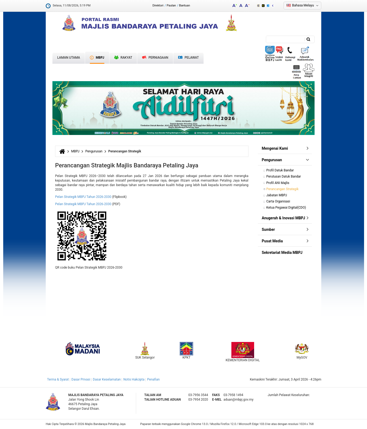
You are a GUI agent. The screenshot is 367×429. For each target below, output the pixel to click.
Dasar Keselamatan (107, 379)
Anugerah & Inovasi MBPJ (283, 218)
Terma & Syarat (58, 379)
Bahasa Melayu (303, 5)
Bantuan (184, 5)
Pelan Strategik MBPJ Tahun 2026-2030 (83, 197)
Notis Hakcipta (133, 379)
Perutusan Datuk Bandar (283, 176)
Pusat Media (272, 241)
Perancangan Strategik (282, 189)
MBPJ (97, 57)
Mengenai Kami (275, 148)
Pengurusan (93, 151)
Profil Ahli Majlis (277, 183)
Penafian (153, 379)
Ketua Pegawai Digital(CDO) (286, 207)
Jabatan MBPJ (276, 195)
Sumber (268, 229)
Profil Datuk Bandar (280, 170)
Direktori (157, 5)
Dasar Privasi (80, 379)
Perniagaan (155, 57)
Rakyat (123, 57)
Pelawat (188, 58)
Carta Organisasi (278, 201)
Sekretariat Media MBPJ (282, 252)
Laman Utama (68, 57)
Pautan (171, 5)
